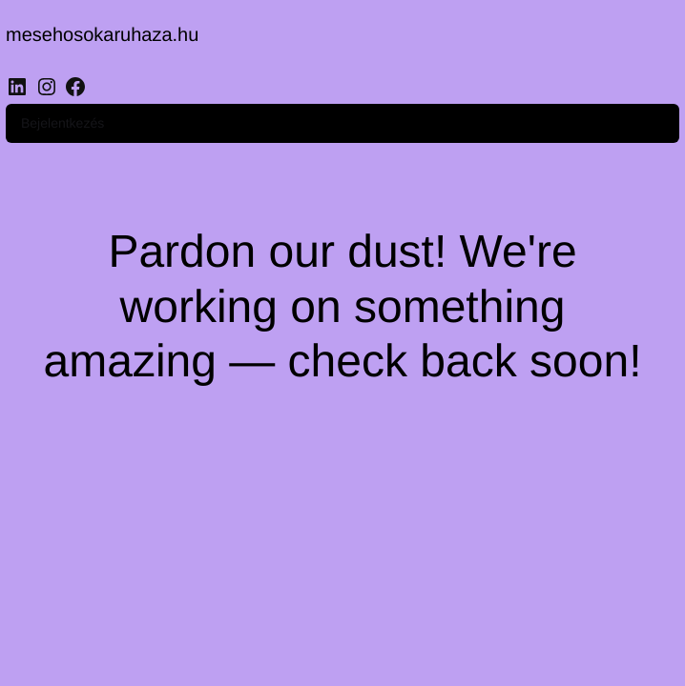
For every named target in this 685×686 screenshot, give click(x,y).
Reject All (250, 606)
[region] (248, 555)
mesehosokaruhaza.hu (113, 37)
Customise (125, 606)
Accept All (374, 606)
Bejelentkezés (615, 52)
